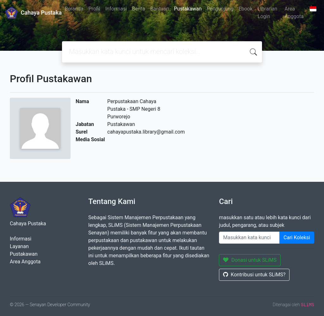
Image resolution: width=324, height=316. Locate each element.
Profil (94, 9)
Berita (138, 9)
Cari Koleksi (297, 237)
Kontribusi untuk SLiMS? (254, 275)
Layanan (19, 246)
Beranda (74, 9)
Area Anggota (293, 12)
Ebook (245, 9)
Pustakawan (188, 9)
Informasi (116, 9)
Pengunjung (220, 9)
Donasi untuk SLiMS (250, 260)
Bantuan (159, 9)
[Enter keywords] (249, 238)
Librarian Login (267, 12)
